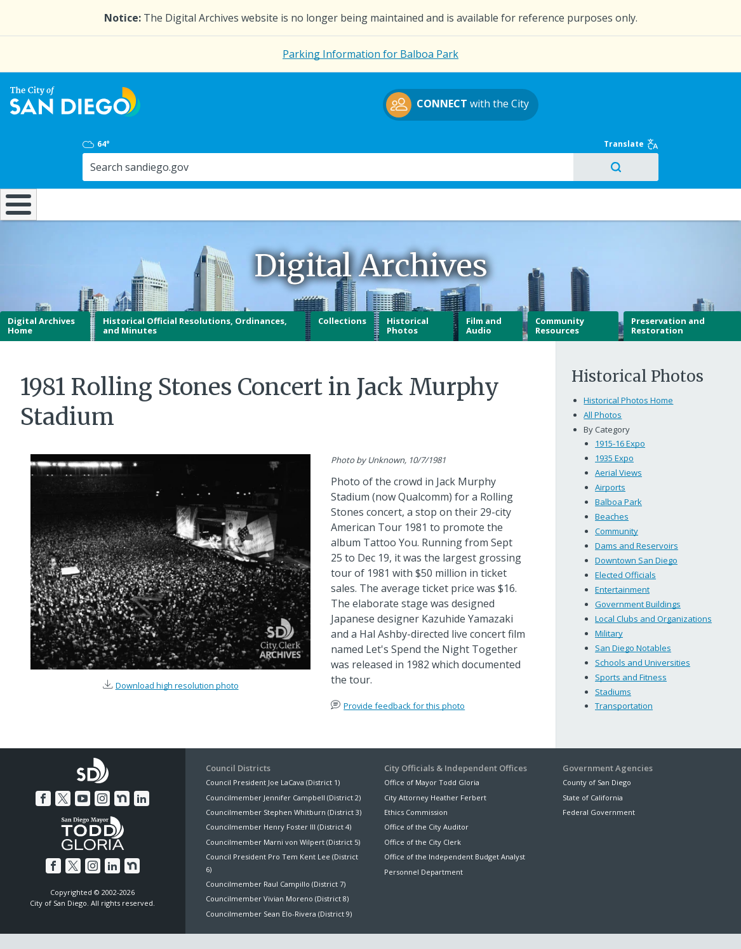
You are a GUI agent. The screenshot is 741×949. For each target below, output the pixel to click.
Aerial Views (618, 439)
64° (574, 94)
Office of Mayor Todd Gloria (431, 749)
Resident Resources (214, 161)
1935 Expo (614, 425)
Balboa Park (618, 468)
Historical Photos (408, 293)
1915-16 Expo (620, 410)
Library (439, 161)
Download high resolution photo (177, 652)
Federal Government (599, 779)
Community (616, 498)
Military (609, 599)
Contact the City (513, 924)
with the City (367, 112)
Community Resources (559, 293)
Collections (342, 287)
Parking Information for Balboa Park (370, 54)
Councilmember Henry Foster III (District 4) (278, 793)
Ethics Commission (416, 779)
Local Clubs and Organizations (653, 585)
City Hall (679, 161)
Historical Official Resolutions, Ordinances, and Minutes (195, 293)
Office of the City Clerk (422, 809)
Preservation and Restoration (668, 293)
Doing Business (326, 161)
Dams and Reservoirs (636, 512)
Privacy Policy (278, 924)
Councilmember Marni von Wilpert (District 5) (283, 809)
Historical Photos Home (628, 367)
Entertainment (622, 556)
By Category (607, 396)
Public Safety (558, 161)
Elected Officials (625, 541)
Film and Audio (484, 293)
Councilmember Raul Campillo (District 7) (275, 851)
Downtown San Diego (636, 526)
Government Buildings (638, 570)
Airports (610, 454)
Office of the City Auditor (426, 793)
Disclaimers (214, 924)
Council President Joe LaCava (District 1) (273, 749)
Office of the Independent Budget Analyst (454, 823)
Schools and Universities (642, 629)
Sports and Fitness (631, 643)
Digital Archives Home (41, 293)
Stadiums (613, 658)
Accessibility (344, 924)
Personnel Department (423, 838)
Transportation (624, 672)
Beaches (612, 483)
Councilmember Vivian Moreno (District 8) (277, 865)
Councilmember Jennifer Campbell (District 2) (283, 764)
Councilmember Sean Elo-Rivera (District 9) (279, 880)
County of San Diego (597, 749)
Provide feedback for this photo (404, 672)
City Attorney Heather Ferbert (435, 764)
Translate (687, 94)
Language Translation (425, 924)
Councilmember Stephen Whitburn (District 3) (283, 779)
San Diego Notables (633, 614)
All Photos (603, 381)
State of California (593, 764)
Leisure (102, 161)
